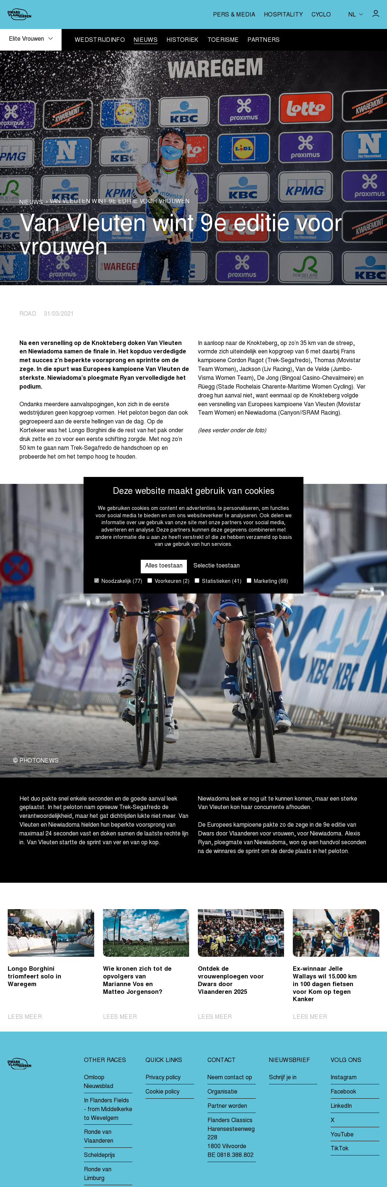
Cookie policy (162, 1092)
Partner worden (227, 1106)
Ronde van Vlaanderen (98, 1137)
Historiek (182, 40)
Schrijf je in (282, 1078)
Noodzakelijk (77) (118, 581)
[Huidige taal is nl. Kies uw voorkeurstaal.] (356, 14)
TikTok (340, 1149)
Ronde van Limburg (97, 1174)
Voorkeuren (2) (168, 581)
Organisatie (222, 1092)
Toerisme (223, 40)
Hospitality (283, 15)
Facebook (343, 1092)
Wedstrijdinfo (100, 40)
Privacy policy (163, 1078)
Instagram (344, 1078)
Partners (263, 40)
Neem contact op (229, 1078)
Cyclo (321, 15)
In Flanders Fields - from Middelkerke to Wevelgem (108, 1109)
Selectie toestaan (217, 566)
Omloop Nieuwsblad (98, 1082)
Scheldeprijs (99, 1155)
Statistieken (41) (218, 581)
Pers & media (234, 15)
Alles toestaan (164, 566)
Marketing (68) (267, 581)
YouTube (342, 1135)
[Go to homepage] (19, 14)
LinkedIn (341, 1106)
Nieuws (146, 40)
